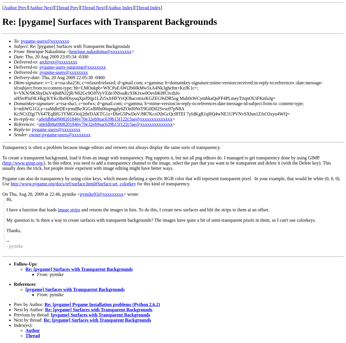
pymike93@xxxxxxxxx (102, 194)
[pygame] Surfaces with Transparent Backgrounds (75, 289)
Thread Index (148, 7)
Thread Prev (67, 7)
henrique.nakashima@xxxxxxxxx (100, 51)
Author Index (120, 7)
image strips (69, 209)
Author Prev (15, 7)
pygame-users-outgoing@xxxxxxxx (73, 67)
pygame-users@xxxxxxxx (45, 41)
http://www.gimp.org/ (24, 163)
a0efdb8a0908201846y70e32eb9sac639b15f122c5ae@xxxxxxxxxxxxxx (105, 119)
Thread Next (93, 7)
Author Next (41, 7)
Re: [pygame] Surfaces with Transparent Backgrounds (79, 269)
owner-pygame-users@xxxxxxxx (60, 134)
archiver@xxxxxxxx (58, 61)
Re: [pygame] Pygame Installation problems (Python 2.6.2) (102, 304)
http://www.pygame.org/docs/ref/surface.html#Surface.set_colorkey (73, 183)
